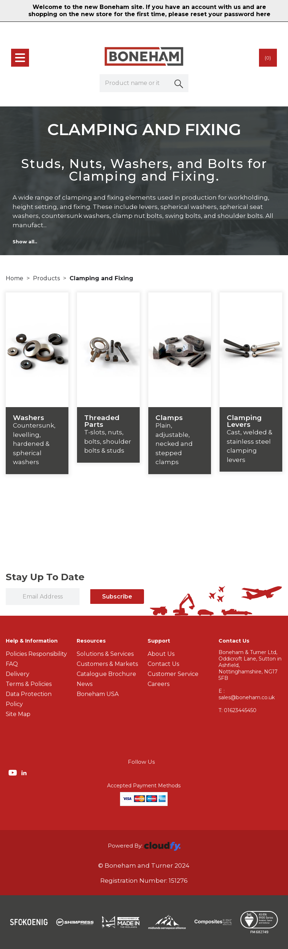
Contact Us (163, 664)
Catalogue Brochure (106, 674)
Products (47, 278)
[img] (13, 772)
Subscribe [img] (117, 596)
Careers (158, 684)
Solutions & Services (105, 653)
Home (15, 278)
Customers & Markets (107, 664)
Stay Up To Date (45, 577)
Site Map (18, 714)
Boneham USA (98, 694)
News (84, 684)
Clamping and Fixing (101, 278)
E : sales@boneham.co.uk (247, 694)
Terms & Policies (29, 684)
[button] (179, 83)
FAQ (12, 664)
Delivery (17, 674)
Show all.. (25, 241)
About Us (161, 653)
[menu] (20, 58)
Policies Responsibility (36, 653)
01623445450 (237, 710)
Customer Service (173, 674)
